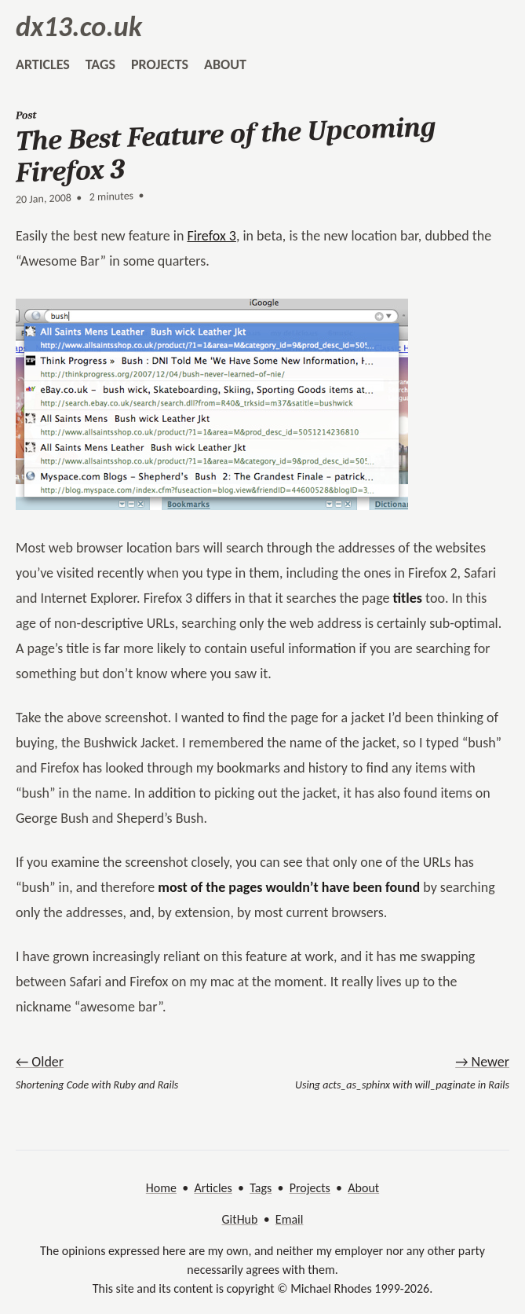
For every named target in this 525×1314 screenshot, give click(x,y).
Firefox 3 (211, 235)
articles (43, 64)
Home (161, 1187)
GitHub (240, 1219)
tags (100, 64)
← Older (40, 1061)
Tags (261, 1187)
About (363, 1187)
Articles (213, 1187)
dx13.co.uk (79, 26)
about (225, 64)
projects (159, 64)
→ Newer (482, 1061)
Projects (310, 1187)
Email (289, 1219)
